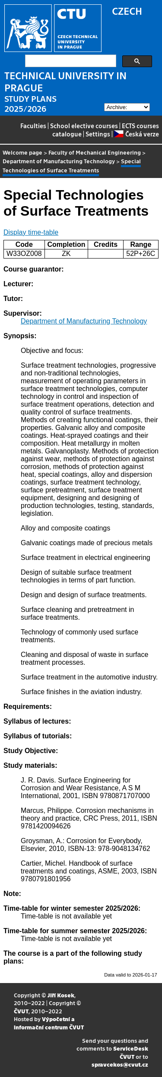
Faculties (33, 125)
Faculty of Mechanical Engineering (94, 152)
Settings (98, 134)
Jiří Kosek (61, 995)
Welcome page (22, 152)
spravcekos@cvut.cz (120, 1064)
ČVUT (21, 1011)
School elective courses (84, 125)
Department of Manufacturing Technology (59, 161)
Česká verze (136, 134)
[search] (69, 61)
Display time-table (30, 232)
